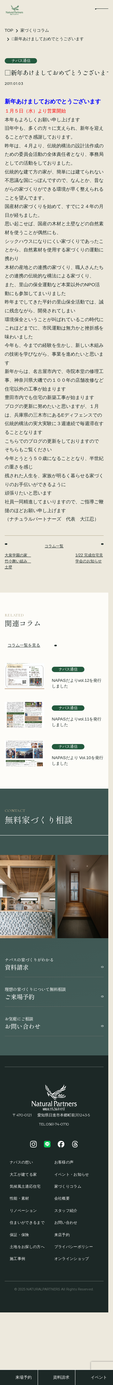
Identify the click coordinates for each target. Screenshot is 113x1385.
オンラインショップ (71, 1259)
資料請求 (54, 964)
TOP (9, 30)
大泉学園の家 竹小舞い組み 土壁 (18, 556)
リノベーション (23, 1211)
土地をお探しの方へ (27, 1247)
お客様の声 (64, 1162)
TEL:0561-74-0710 (54, 1124)
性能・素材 (19, 1198)
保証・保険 (19, 1235)
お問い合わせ (54, 1023)
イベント (99, 1377)
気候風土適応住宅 (25, 1186)
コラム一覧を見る (32, 645)
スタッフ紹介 (66, 1211)
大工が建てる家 (23, 1174)
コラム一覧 (54, 546)
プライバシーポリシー (73, 1247)
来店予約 (62, 1235)
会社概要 (62, 1198)
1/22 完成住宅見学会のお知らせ (89, 553)
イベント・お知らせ (71, 1174)
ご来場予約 (54, 993)
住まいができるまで (27, 1222)
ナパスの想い (21, 1162)
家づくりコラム (34, 30)
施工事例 (17, 1259)
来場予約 (23, 1377)
